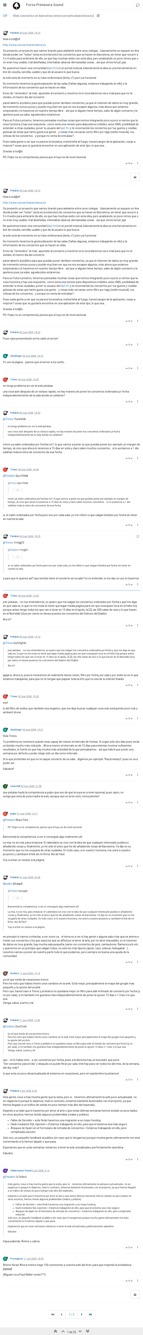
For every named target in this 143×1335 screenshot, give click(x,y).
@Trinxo (8, 419)
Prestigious (16, 1258)
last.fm (52, 68)
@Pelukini (9, 475)
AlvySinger (16, 356)
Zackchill (15, 786)
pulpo (13, 813)
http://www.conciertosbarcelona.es (24, 44)
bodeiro (14, 973)
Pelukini (14, 33)
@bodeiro (9, 1026)
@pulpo (7, 883)
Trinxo (13, 379)
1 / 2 (71, 1314)
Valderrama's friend (20, 1170)
